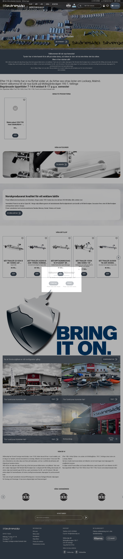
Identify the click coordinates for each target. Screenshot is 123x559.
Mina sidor (36, 534)
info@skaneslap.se (108, 1)
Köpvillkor (36, 539)
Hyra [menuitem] (47, 4)
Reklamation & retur (39, 544)
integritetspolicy (62, 520)
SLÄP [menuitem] (30, 4)
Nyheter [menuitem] (55, 4)
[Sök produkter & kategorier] (92, 6)
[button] (107, 6)
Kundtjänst (36, 536)
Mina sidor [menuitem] (104, 6)
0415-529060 (96, 1)
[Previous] (3, 25)
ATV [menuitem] (42, 4)
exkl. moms (117, 1)
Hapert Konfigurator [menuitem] (36, 7)
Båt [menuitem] (36, 4)
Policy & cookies (38, 541)
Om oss (35, 531)
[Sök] (80, 6)
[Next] (120, 25)
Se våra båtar (12, 213)
